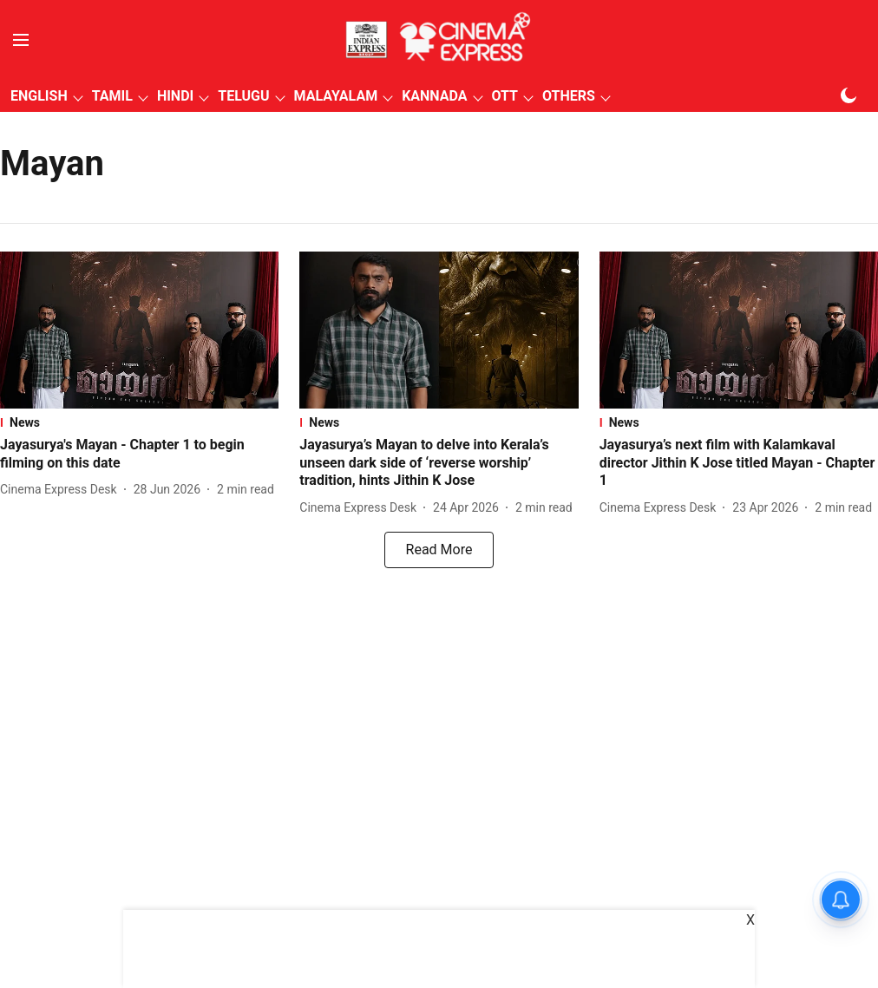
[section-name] (139, 422)
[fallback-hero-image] (139, 330)
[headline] (139, 454)
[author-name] (62, 490)
